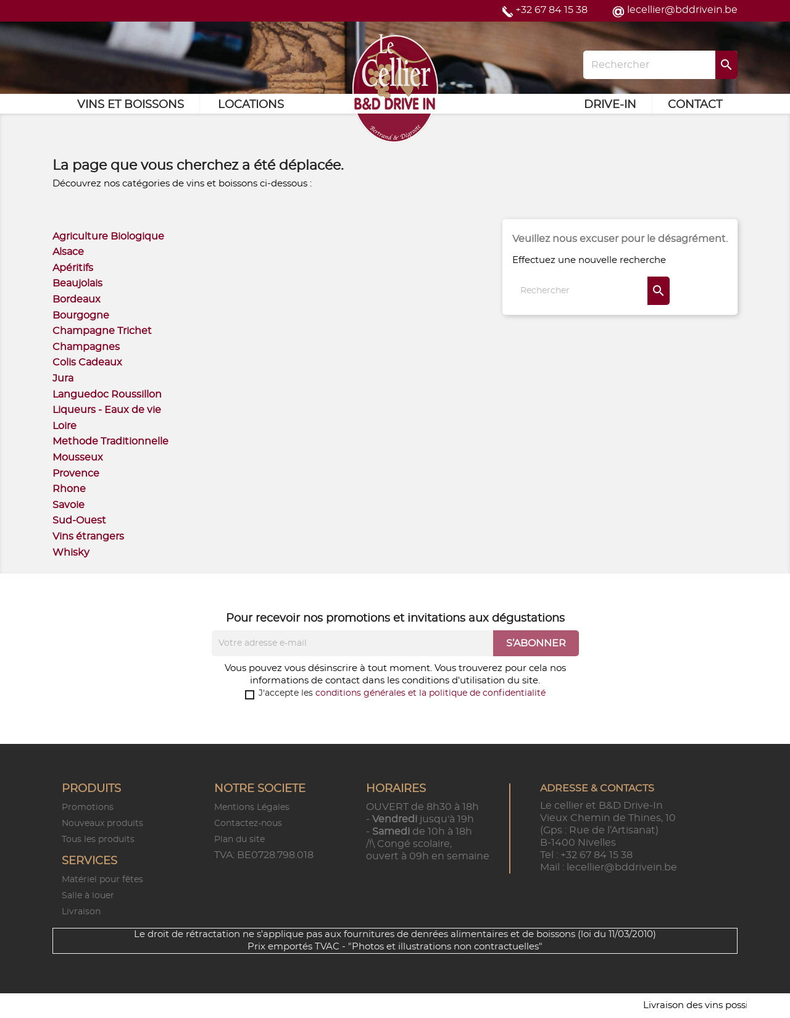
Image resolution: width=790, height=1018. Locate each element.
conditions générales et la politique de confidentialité (430, 693)
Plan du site (239, 839)
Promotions (88, 807)
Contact (695, 105)
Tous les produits (98, 839)
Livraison (81, 911)
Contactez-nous (248, 823)
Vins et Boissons (130, 105)
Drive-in (610, 105)
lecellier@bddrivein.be (682, 10)
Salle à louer (88, 895)
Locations (251, 105)
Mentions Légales (251, 807)
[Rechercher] (660, 65)
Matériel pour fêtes (102, 879)
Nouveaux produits (102, 823)
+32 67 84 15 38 (551, 10)
